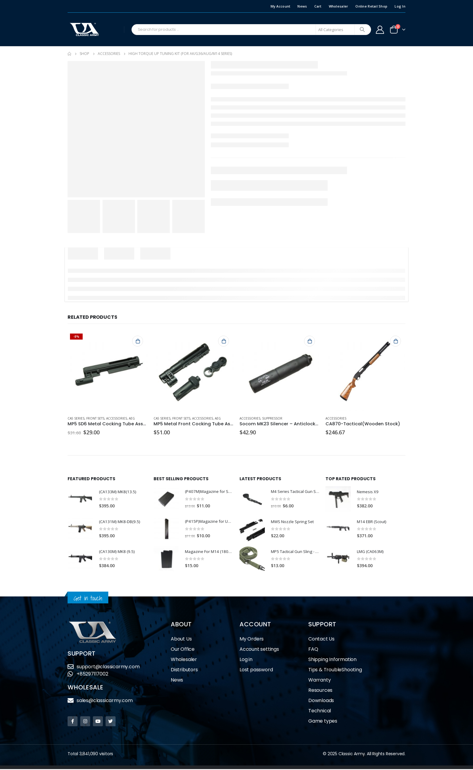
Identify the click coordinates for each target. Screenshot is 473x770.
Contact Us (321, 639)
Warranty (319, 680)
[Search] (362, 29)
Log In (400, 6)
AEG (132, 418)
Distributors (184, 670)
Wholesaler (338, 6)
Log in (246, 660)
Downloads (321, 701)
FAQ (313, 650)
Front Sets (95, 418)
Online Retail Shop (371, 6)
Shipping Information (332, 660)
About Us (181, 639)
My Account (280, 6)
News (302, 6)
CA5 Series (76, 418)
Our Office (183, 650)
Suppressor (272, 418)
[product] (108, 371)
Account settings (259, 650)
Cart (318, 6)
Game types (322, 721)
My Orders (252, 639)
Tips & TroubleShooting (335, 670)
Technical (319, 711)
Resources (320, 691)
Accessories (116, 418)
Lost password (256, 670)
